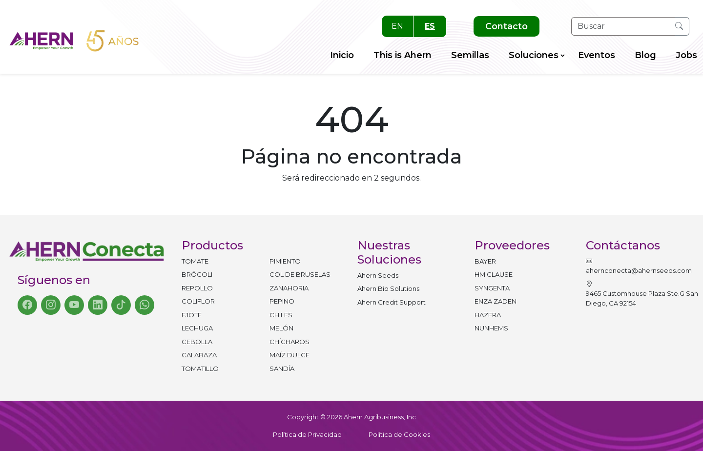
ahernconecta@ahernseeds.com (639, 266)
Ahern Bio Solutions (388, 288)
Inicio (342, 55)
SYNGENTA (492, 288)
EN (397, 26)
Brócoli (197, 274)
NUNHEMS (491, 328)
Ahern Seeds (377, 275)
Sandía (281, 368)
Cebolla (197, 342)
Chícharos (289, 342)
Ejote (192, 315)
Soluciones (533, 55)
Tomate (195, 261)
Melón (281, 328)
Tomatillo (200, 368)
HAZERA (488, 315)
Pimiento (285, 261)
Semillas (470, 55)
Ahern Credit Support (391, 302)
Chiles (280, 315)
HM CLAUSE (494, 274)
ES (430, 26)
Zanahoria (289, 288)
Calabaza (199, 355)
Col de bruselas (300, 274)
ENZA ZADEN (496, 301)
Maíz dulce (289, 355)
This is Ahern (402, 55)
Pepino (281, 301)
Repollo (197, 288)
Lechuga (197, 328)
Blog (645, 55)
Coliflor (198, 301)
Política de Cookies (399, 434)
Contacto (506, 26)
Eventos (596, 55)
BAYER (485, 261)
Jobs (686, 55)
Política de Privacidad (307, 434)
